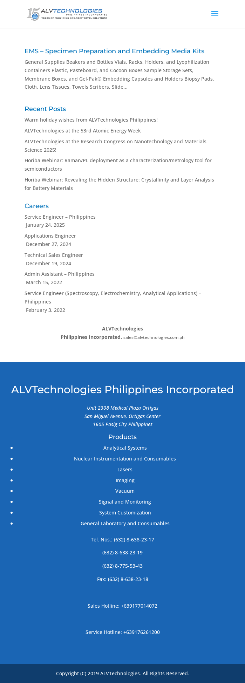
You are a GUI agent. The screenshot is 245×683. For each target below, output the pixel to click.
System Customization (125, 512)
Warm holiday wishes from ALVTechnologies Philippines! (91, 119)
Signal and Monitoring (125, 501)
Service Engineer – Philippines (60, 216)
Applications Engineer (50, 235)
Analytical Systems (125, 447)
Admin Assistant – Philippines (60, 274)
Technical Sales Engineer (54, 255)
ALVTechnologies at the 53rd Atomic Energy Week (83, 130)
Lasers (124, 469)
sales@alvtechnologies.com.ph (154, 337)
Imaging (125, 480)
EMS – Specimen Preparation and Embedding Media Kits (114, 51)
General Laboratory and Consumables (125, 523)
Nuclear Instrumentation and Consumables (125, 458)
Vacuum (125, 490)
